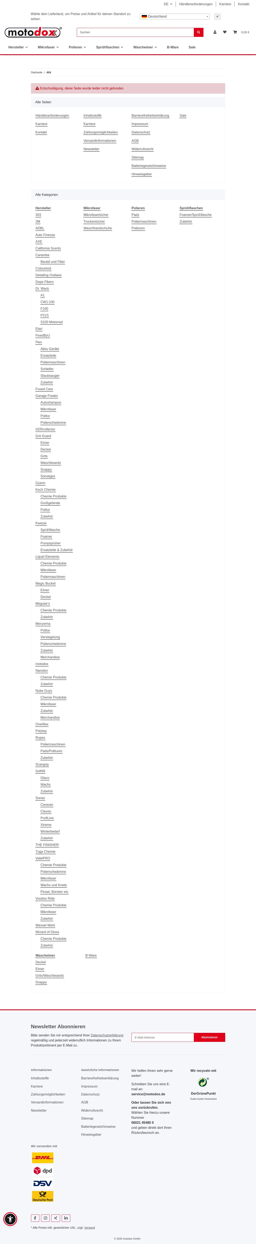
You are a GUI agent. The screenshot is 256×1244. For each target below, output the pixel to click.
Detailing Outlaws (49, 275)
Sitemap (138, 157)
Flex (39, 342)
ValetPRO (43, 858)
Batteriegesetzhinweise (149, 166)
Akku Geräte (50, 349)
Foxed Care (44, 389)
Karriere (225, 4)
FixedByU (43, 335)
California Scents (48, 248)
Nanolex (42, 670)
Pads (135, 215)
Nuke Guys (44, 690)
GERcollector (45, 429)
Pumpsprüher (51, 543)
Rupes (40, 737)
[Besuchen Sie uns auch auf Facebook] (35, 1218)
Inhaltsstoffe (93, 115)
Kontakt (243, 4)
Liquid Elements (47, 556)
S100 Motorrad (52, 322)
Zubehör (47, 382)
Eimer (45, 442)
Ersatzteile (48, 355)
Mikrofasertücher (96, 215)
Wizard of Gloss (47, 932)
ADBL (40, 228)
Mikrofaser (48, 409)
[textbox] (175, 16)
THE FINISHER (47, 845)
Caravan (47, 804)
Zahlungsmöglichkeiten (101, 132)
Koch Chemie (46, 489)
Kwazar (41, 523)
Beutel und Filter (53, 262)
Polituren (138, 228)
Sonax (40, 798)
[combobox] (175, 16)
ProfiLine (47, 818)
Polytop (41, 731)
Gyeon (40, 483)
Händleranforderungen (196, 4)
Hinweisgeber (142, 174)
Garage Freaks (47, 396)
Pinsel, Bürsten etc (54, 892)
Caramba (42, 255)
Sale (192, 47)
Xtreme (46, 825)
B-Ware (91, 955)
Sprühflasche (50, 530)
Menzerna (43, 623)
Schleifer (47, 369)
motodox (42, 664)
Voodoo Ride (45, 898)
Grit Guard (43, 436)
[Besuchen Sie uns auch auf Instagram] (45, 1218)
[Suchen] (135, 32)
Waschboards (51, 463)
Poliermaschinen (53, 362)
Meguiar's (43, 603)
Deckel (46, 449)
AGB (135, 140)
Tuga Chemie (45, 851)
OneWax (42, 724)
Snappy (46, 469)
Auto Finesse (45, 235)
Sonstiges (48, 476)
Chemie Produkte (54, 496)
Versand (89, 1227)
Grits (44, 456)
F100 (44, 308)
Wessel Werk (45, 925)
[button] (215, 32)
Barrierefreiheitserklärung (150, 115)
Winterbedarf (50, 831)
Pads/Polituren (51, 751)
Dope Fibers (45, 282)
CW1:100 (48, 302)
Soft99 (40, 771)
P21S (45, 315)
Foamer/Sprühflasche (196, 215)
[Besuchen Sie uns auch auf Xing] (55, 1218)
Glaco (45, 778)
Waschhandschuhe (98, 228)
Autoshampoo (51, 402)
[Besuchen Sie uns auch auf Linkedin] (66, 1218)
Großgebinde (50, 503)
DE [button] (166, 4)
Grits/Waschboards (50, 975)
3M (38, 221)
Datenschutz (141, 132)
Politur (45, 416)
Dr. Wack (42, 288)
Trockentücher (94, 221)
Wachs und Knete (54, 885)
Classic (46, 811)
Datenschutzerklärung (107, 1035)
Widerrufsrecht (142, 149)
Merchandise (50, 657)
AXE (39, 241)
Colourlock (43, 268)
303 (38, 215)
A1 (43, 295)
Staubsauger (50, 375)
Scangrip (42, 764)
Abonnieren (209, 1037)
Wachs (46, 784)
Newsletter (91, 149)
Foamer (46, 536)
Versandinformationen (100, 140)
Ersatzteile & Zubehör (57, 550)
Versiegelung (50, 637)
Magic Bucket (46, 583)
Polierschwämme (53, 422)
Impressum (140, 124)
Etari (39, 329)
